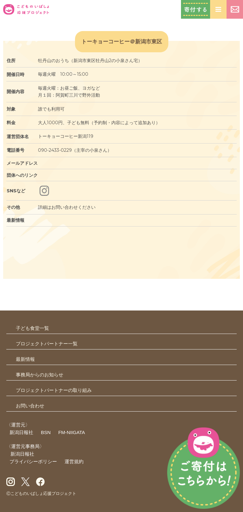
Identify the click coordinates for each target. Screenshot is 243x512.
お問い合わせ (235, 9)
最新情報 (25, 359)
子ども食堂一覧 (32, 328)
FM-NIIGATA (71, 432)
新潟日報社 (21, 432)
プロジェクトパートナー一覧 (47, 343)
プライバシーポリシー (33, 461)
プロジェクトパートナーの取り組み (54, 390)
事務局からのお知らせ (39, 374)
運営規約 (74, 461)
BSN (46, 432)
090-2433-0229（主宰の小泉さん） (75, 150)
